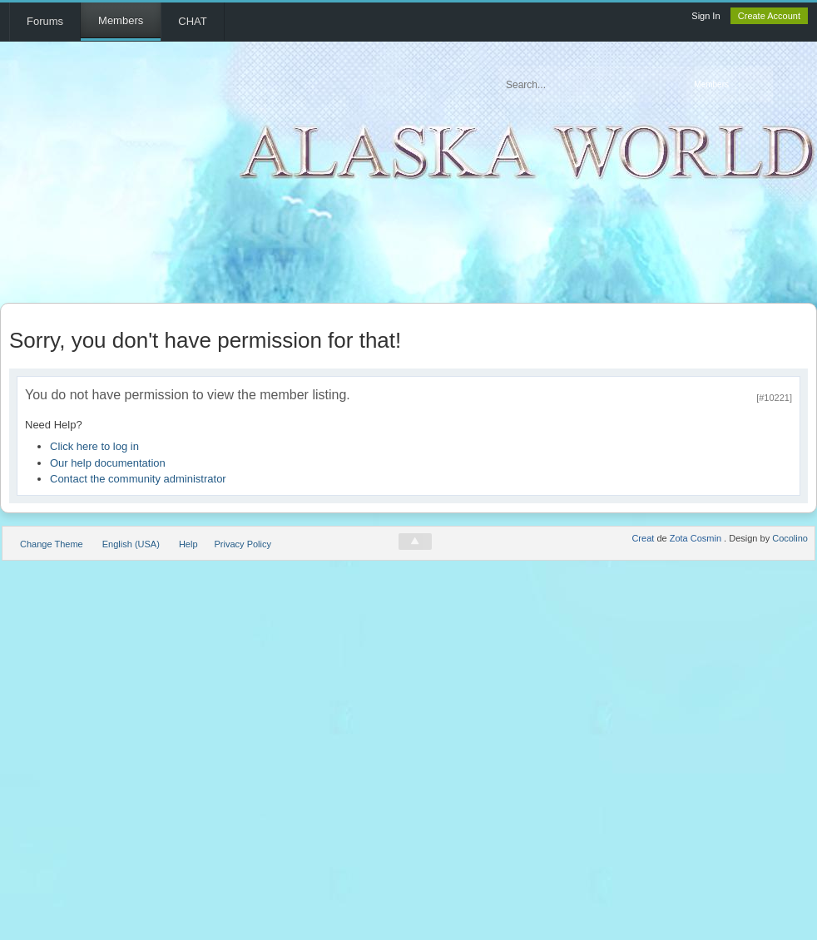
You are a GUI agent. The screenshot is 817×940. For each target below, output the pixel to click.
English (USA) (131, 544)
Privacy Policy (243, 544)
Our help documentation (108, 463)
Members (120, 20)
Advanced (790, 84)
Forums (45, 21)
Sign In (705, 16)
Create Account (769, 16)
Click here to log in (94, 446)
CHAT (192, 21)
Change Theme (51, 544)
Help (188, 544)
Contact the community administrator (138, 478)
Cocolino (790, 538)
